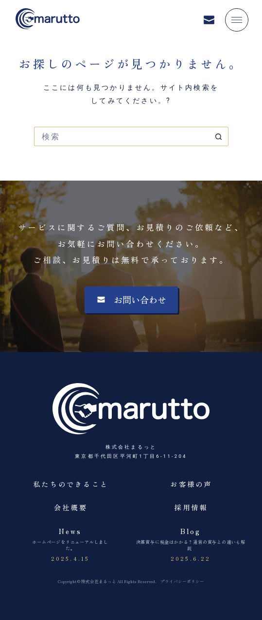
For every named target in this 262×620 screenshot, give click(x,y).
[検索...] (121, 136)
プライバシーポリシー (182, 581)
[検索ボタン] (218, 136)
